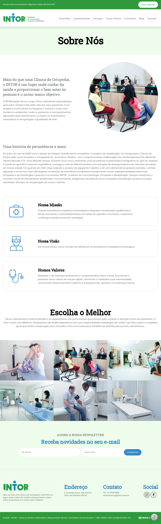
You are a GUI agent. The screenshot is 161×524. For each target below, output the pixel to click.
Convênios (130, 19)
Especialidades (81, 19)
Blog (141, 19)
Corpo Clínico (113, 19)
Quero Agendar (148, 5)
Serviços (98, 19)
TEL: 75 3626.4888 (111, 493)
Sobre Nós (64, 19)
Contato (152, 19)
